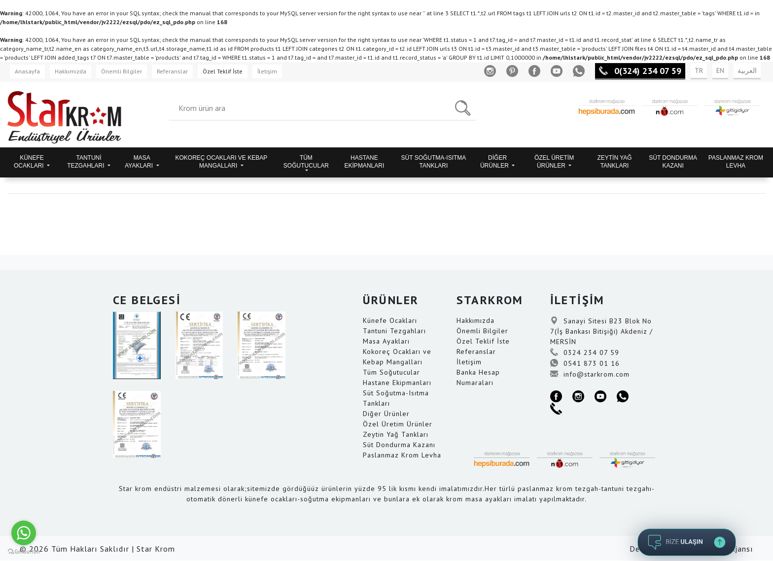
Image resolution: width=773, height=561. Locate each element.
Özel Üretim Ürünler (397, 424)
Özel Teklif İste (223, 71)
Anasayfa (27, 71)
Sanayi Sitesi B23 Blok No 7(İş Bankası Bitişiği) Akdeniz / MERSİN (601, 331)
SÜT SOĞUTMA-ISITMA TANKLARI (433, 161)
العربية (747, 70)
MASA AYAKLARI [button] (139, 161)
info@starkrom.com (590, 374)
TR (699, 70)
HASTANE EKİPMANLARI (365, 161)
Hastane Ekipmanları (397, 382)
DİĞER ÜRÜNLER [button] (495, 161)
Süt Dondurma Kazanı (399, 444)
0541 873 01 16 (585, 363)
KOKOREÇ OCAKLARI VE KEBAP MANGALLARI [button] (222, 161)
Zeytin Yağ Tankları (395, 434)
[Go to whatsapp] (23, 533)
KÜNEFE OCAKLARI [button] (29, 161)
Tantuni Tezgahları (394, 330)
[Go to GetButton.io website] (23, 551)
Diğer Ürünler (386, 413)
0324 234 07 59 (584, 352)
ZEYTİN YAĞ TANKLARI (614, 161)
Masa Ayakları (386, 341)
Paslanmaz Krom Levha (402, 455)
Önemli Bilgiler (121, 71)
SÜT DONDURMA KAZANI (673, 161)
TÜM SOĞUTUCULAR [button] (306, 161)
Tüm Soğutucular (391, 372)
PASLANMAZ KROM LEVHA (735, 161)
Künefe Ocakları (390, 320)
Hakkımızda (70, 71)
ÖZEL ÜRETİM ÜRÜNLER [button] (554, 161)
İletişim (267, 71)
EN (720, 70)
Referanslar (172, 71)
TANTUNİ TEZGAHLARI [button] (86, 161)
